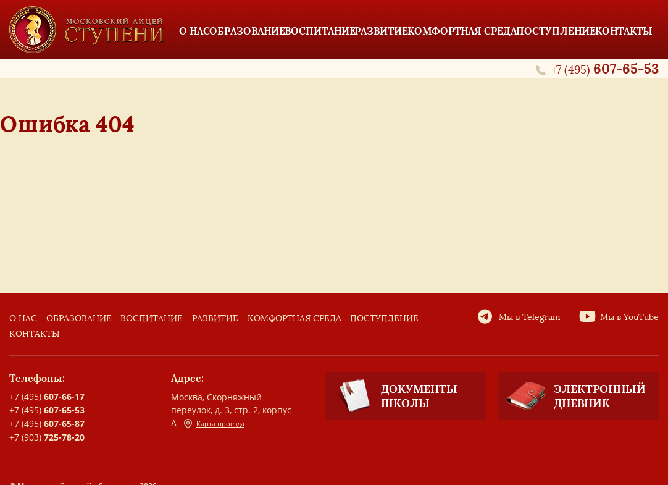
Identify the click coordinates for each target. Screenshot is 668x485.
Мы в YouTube (629, 317)
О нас (23, 318)
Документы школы (391, 396)
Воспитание (151, 318)
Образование (79, 318)
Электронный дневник (572, 396)
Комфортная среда (294, 318)
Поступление (384, 318)
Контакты (34, 334)
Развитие (215, 318)
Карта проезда (214, 424)
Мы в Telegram (530, 317)
